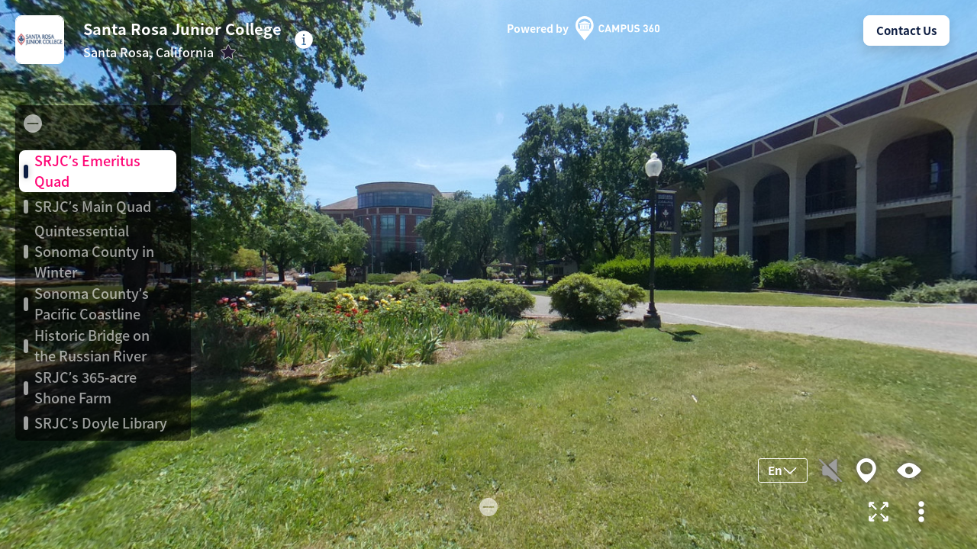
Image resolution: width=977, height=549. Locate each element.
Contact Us (906, 30)
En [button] (783, 470)
